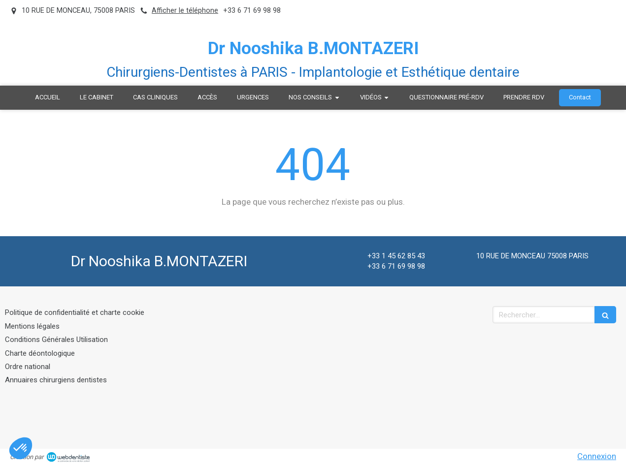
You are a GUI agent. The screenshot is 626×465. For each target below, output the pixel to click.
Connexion (596, 456)
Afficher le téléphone (185, 10)
